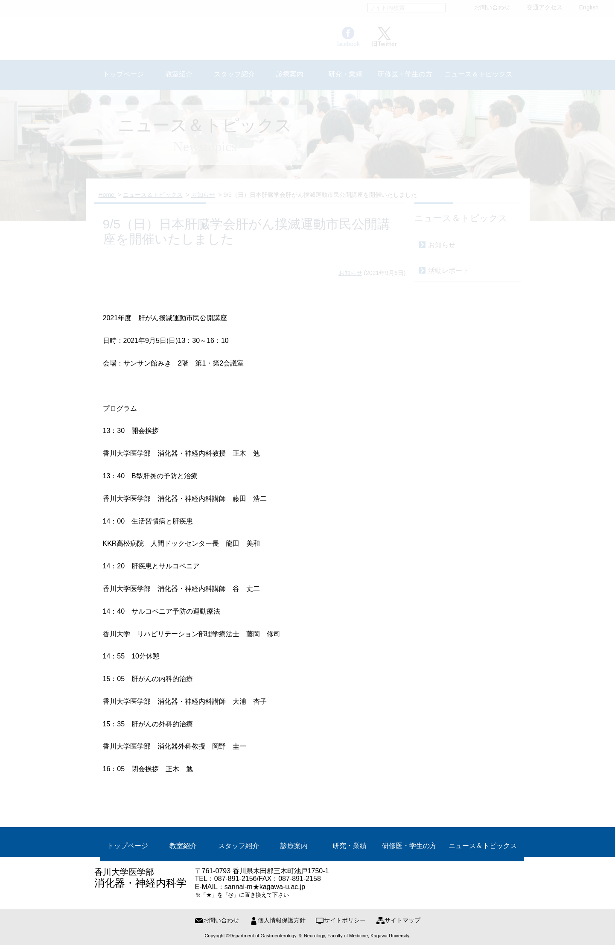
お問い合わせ (221, 920)
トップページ (127, 845)
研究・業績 (349, 845)
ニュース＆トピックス (483, 845)
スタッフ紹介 (238, 845)
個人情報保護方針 (282, 920)
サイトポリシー (345, 920)
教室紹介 (183, 845)
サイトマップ (402, 920)
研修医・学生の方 (409, 845)
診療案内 (294, 845)
